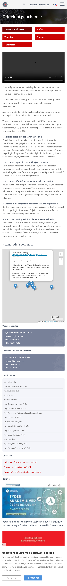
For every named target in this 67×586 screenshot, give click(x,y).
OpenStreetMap (50, 322)
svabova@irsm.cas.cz (14, 361)
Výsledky (8, 37)
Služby (40, 29)
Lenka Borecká (10, 382)
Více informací (15, 570)
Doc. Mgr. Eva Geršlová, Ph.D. (16, 386)
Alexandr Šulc (9, 439)
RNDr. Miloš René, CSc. (13, 421)
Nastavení (11, 578)
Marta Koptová (10, 399)
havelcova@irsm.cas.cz (14, 336)
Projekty (41, 37)
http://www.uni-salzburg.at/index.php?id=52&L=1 (29, 255)
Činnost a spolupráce (14, 29)
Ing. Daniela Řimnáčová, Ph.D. (16, 426)
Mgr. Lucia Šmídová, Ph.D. (14, 435)
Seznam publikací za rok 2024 (17, 467)
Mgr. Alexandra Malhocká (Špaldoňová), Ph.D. (23, 413)
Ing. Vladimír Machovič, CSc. (15, 408)
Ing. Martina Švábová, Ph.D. (17, 357)
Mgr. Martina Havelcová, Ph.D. (18, 332)
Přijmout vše (33, 578)
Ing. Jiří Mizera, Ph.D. (12, 417)
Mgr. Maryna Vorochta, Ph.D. (15, 443)
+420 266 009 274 (12, 364)
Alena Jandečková (11, 391)
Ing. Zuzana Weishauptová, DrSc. (17, 448)
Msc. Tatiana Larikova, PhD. (15, 404)
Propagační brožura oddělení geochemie (22, 472)
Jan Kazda (8, 395)
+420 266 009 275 (12, 367)
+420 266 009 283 (12, 339)
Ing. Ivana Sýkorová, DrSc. (14, 430)
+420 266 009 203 (12, 342)
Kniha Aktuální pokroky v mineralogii (20, 462)
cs (53, 4)
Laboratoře (9, 44)
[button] (51, 287)
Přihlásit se (44, 4)
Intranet (33, 4)
